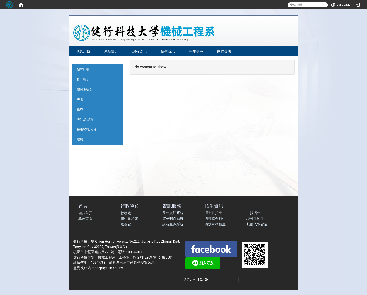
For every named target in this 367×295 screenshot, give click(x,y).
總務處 (126, 224)
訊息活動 (83, 51)
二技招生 (253, 213)
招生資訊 (168, 51)
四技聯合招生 (215, 219)
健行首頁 (85, 213)
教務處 (126, 213)
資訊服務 (171, 206)
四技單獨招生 (215, 224)
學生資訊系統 (173, 213)
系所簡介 (111, 51)
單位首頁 (85, 219)
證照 (80, 139)
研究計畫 (83, 69)
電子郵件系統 (173, 219)
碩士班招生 (213, 213)
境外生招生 (255, 219)
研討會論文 (84, 89)
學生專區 (196, 51)
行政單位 (130, 206)
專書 (80, 99)
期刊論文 (83, 79)
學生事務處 (129, 219)
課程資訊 (139, 51)
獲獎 (80, 109)
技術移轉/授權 (86, 129)
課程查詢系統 (173, 224)
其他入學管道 (257, 224)
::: (291, 44)
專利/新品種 (85, 119)
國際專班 (224, 51)
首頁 (83, 206)
